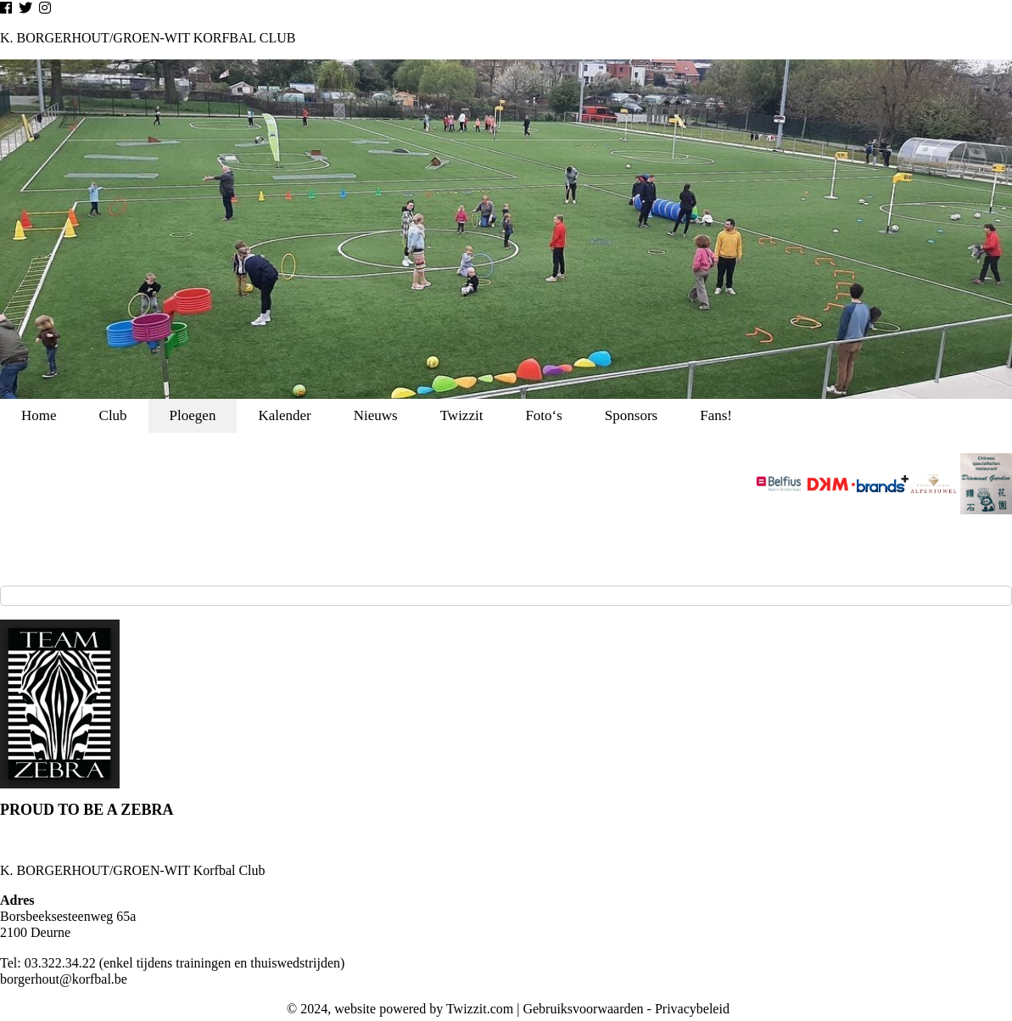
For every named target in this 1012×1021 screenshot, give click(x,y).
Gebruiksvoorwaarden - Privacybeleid (626, 1008)
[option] (506, 229)
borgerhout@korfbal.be (63, 979)
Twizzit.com (479, 1008)
